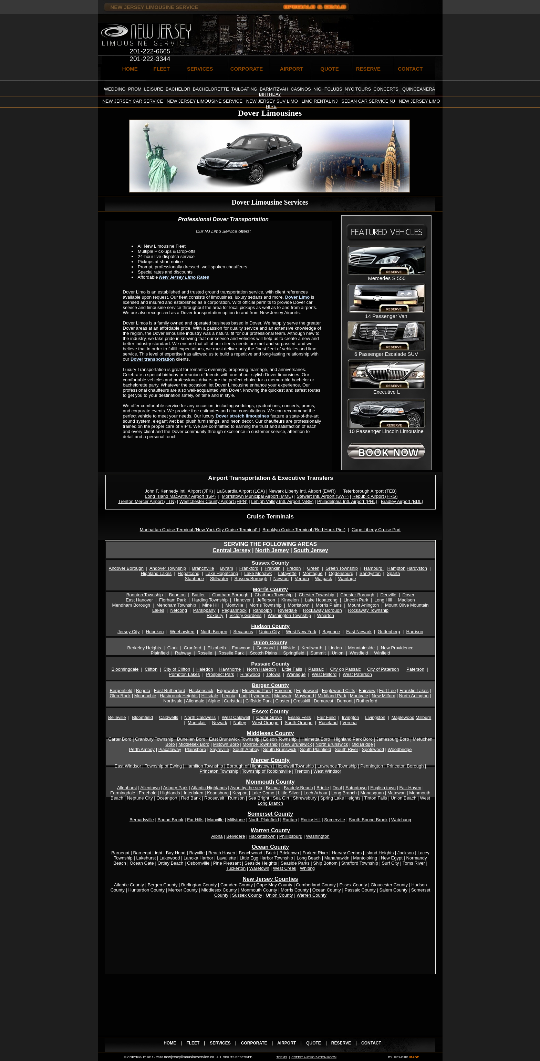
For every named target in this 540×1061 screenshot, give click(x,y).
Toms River (414, 863)
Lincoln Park (356, 599)
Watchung (401, 819)
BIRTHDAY (270, 94)
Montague (313, 573)
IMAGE (414, 1057)
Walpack (323, 578)
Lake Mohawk (258, 573)
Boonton (177, 594)
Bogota (143, 690)
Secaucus (243, 631)
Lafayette (287, 573)
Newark (219, 722)
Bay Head (176, 852)
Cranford (192, 647)
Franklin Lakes (414, 690)
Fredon (294, 568)
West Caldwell (236, 717)
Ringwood (250, 674)
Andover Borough (126, 568)
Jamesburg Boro (392, 739)
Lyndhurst (261, 695)
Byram (226, 568)
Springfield (293, 653)
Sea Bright (258, 798)
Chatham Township (273, 594)
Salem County (393, 890)
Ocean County (326, 890)
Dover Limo (297, 297)
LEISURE (153, 89)
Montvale (359, 695)
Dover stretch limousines (242, 416)
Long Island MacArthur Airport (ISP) (180, 496)
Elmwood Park (256, 690)
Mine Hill (210, 605)
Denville (388, 594)
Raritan (289, 819)
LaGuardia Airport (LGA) (241, 491)
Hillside (288, 647)
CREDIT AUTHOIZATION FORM (313, 1057)
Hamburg (374, 568)
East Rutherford (169, 690)
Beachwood (250, 852)
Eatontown (355, 787)
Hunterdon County (146, 890)
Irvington (350, 717)
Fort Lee (387, 690)
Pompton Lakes (184, 674)
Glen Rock (120, 695)
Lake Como (262, 792)
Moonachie (145, 695)
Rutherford (366, 700)
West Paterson (357, 674)
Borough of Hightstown (249, 766)
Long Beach (309, 858)
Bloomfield (142, 717)
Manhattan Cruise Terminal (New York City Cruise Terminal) (199, 529)
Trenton (302, 771)
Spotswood (373, 749)
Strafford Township (359, 863)
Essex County (270, 711)
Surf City (390, 863)
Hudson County (270, 626)
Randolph (262, 610)
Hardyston (417, 568)
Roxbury (215, 615)
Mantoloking (365, 858)
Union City (269, 631)
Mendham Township (176, 605)
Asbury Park (175, 787)
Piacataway (169, 749)
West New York (301, 631)
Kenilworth (311, 647)
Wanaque (296, 674)
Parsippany (204, 610)
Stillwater (219, 578)
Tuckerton (236, 868)
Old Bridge (362, 744)
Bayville (197, 852)
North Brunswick (331, 744)
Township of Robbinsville (266, 771)
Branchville (203, 568)
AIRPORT (291, 69)
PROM (135, 89)
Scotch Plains (263, 653)
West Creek (284, 868)
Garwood (266, 647)
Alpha (216, 836)
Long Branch (344, 792)
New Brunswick (296, 744)
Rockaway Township (368, 610)
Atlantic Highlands (209, 787)
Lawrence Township (337, 766)
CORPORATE (246, 69)
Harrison (414, 631)
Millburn (424, 717)
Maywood (304, 695)
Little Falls (292, 669)
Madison (406, 599)
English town (383, 787)
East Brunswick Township (234, 739)
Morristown (299, 605)
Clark (172, 647)
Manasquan (372, 792)
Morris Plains (329, 605)
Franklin (272, 568)
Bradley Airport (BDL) (402, 501)
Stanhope (194, 578)
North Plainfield (264, 819)
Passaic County (270, 664)
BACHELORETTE (211, 89)
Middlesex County (219, 890)
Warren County (311, 895)
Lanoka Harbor (198, 858)
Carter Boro (119, 739)
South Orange (298, 722)
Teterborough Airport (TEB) (369, 491)
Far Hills (195, 819)
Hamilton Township (204, 766)
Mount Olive (397, 605)
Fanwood (241, 647)
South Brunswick (280, 749)
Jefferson (266, 599)
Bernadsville (141, 819)
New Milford (383, 695)
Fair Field (326, 717)
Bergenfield (121, 690)
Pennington (371, 766)
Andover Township (167, 568)
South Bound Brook (368, 819)
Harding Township (210, 599)
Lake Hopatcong (222, 573)
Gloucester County (389, 884)
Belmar (273, 787)
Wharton (325, 615)
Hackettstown (262, 836)
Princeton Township (218, 771)
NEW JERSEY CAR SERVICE (132, 101)
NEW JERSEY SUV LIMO (272, 101)
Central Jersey (231, 550)
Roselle (204, 653)
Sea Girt (281, 798)
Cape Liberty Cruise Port (376, 529)
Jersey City (128, 631)
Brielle (322, 787)
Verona (349, 722)
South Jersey (310, 550)
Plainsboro (195, 749)
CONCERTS (386, 89)
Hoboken (155, 631)
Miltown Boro (226, 744)
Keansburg (218, 792)
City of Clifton (177, 669)
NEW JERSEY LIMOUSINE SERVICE (204, 101)
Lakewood (169, 858)
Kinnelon (290, 599)
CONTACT (410, 69)
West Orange (265, 722)
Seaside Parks (295, 863)
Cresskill (301, 700)
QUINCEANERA (418, 89)
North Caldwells (200, 717)
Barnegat (120, 852)
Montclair (197, 722)
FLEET (162, 69)
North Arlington (414, 695)
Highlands (170, 792)
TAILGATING (244, 89)
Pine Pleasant (227, 863)
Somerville (334, 819)
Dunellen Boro (191, 739)
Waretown (259, 868)
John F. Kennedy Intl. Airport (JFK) (179, 491)
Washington (317, 836)
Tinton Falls (375, 798)
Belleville (117, 717)
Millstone (236, 819)
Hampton (396, 568)
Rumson (236, 798)
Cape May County (274, 884)
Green (313, 568)
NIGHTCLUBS (327, 89)
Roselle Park (231, 653)
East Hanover (139, 599)
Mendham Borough (131, 605)
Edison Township (280, 739)
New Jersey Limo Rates (184, 277)
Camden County (236, 884)
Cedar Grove (269, 717)
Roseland (328, 722)
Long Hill (383, 599)
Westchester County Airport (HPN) (213, 501)
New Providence (397, 647)
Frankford (249, 568)
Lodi (243, 695)
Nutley (239, 722)
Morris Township (265, 605)
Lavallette (226, 858)
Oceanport (166, 798)
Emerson (283, 690)
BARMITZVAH (274, 89)
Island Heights (379, 852)
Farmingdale (122, 792)
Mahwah (282, 695)
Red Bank (191, 798)
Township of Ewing (163, 766)
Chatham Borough (230, 594)
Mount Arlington (363, 605)
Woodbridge (400, 749)
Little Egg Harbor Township (266, 858)
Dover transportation (153, 359)
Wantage (347, 578)
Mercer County (183, 890)
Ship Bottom (325, 863)
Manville (215, 819)
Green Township (341, 568)
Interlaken (193, 792)
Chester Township (316, 594)
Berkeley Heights (144, 647)
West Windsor (327, 771)
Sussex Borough (251, 578)
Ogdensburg (341, 573)
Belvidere (235, 836)
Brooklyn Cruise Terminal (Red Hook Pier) (303, 529)
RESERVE (368, 69)
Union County (270, 642)
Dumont (345, 700)
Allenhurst (127, 787)
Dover (409, 594)
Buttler (198, 594)
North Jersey (272, 550)
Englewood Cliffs (338, 690)
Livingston (375, 717)
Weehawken (182, 631)
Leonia (228, 695)
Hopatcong (188, 573)
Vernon (302, 578)
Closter (283, 700)
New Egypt (392, 858)
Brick (271, 852)
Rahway (183, 653)
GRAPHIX (401, 1057)
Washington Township (289, 615)
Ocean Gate (142, 863)
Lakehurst (146, 858)
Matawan (396, 792)
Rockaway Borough (322, 610)
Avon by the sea (246, 787)
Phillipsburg (290, 836)
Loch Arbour (315, 792)
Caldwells (168, 717)
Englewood (307, 690)
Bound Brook (170, 819)
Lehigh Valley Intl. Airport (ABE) (282, 501)
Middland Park (332, 695)
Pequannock (234, 610)
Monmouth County (258, 890)
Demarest (323, 700)
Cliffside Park (259, 700)
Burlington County (199, 884)
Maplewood (403, 717)
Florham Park (172, 599)
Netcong (178, 610)
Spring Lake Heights (340, 798)
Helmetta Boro (315, 739)
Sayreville (219, 749)
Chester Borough (357, 594)
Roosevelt (214, 798)
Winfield (382, 653)
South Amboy (246, 749)
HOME (130, 69)
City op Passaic (345, 669)
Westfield (359, 653)
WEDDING (115, 89)
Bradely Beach (298, 787)
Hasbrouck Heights (179, 695)
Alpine (214, 700)
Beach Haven (221, 852)
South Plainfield (315, 749)
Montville (234, 605)
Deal (337, 787)
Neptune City (140, 798)
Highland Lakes (156, 573)
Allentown (150, 787)
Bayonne (331, 631)
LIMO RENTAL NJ (320, 101)
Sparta (393, 573)
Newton (281, 578)
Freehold (147, 792)
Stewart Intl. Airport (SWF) (323, 496)
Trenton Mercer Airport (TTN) (147, 501)
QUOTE (329, 69)
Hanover (242, 599)
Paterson (415, 669)
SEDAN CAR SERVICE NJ (368, 101)
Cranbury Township (154, 739)
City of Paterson (383, 669)
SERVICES (200, 69)
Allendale (195, 700)
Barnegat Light (148, 852)
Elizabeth (216, 647)
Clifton (151, 669)
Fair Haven (410, 787)
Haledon (204, 669)
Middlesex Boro (193, 744)
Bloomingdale (125, 669)
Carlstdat (233, 700)
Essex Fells (299, 717)
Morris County (270, 589)
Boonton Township (144, 594)
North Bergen (213, 631)
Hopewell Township (295, 766)
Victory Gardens (245, 615)
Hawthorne (230, 669)
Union (337, 653)
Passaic (316, 669)
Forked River (315, 852)
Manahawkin (337, 858)
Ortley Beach (170, 863)
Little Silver (289, 792)
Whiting (307, 868)
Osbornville (198, 863)
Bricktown (289, 852)
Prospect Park (220, 674)
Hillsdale (209, 695)
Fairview (367, 690)
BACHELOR (178, 89)
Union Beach (403, 798)
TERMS (281, 1057)
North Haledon (261, 669)
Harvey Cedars (347, 852)
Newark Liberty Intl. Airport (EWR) (302, 491)
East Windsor (128, 766)
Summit (317, 653)
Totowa (273, 674)
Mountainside (361, 647)
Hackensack (201, 690)
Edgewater (227, 690)
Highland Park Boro (353, 739)
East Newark (359, 631)
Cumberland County (316, 884)
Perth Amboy (142, 749)
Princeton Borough (405, 766)
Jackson (405, 852)
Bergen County (270, 685)
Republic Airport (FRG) (374, 496)
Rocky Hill (311, 819)
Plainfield (160, 653)
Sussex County (270, 563)
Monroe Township (260, 744)
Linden (335, 647)
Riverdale (287, 610)
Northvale (173, 700)
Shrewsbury (304, 798)
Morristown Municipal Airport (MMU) (257, 496)
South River (346, 749)
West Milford (324, 674)
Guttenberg (389, 631)
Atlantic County (129, 884)
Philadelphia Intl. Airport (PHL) (347, 501)
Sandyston (370, 573)
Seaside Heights (261, 863)
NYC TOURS (358, 89)
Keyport (240, 792)
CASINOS (301, 89)
